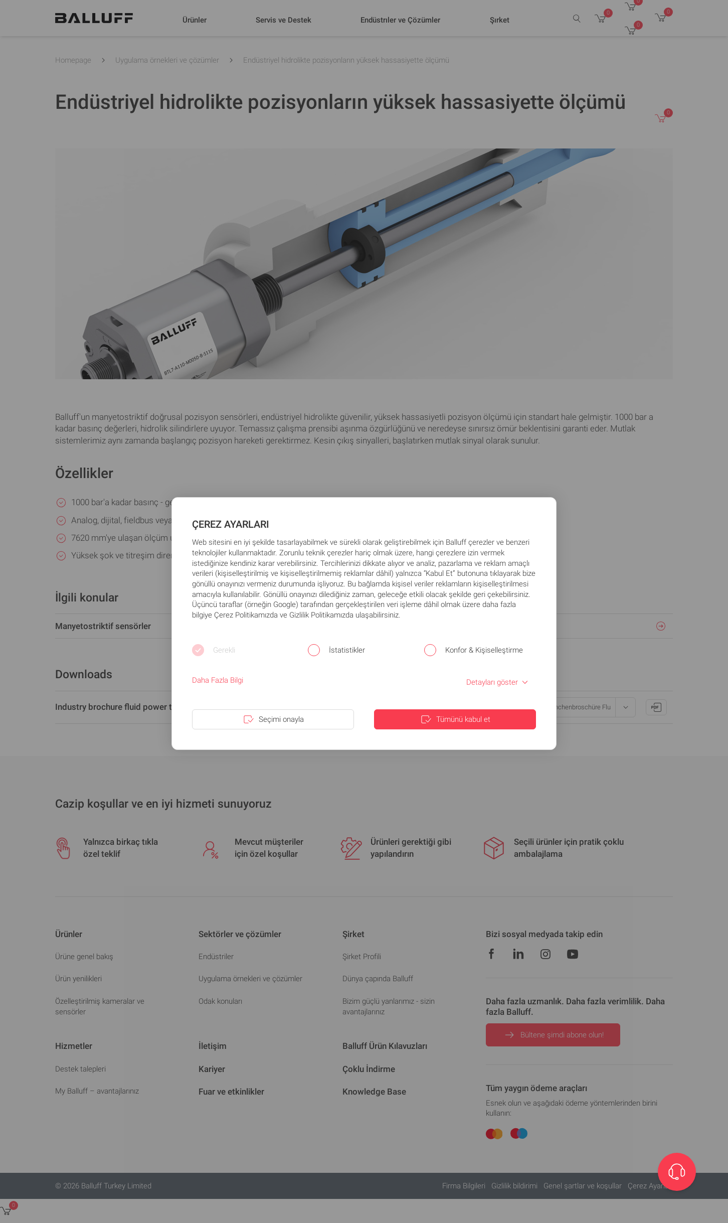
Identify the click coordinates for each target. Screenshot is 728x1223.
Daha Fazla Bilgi (217, 680)
